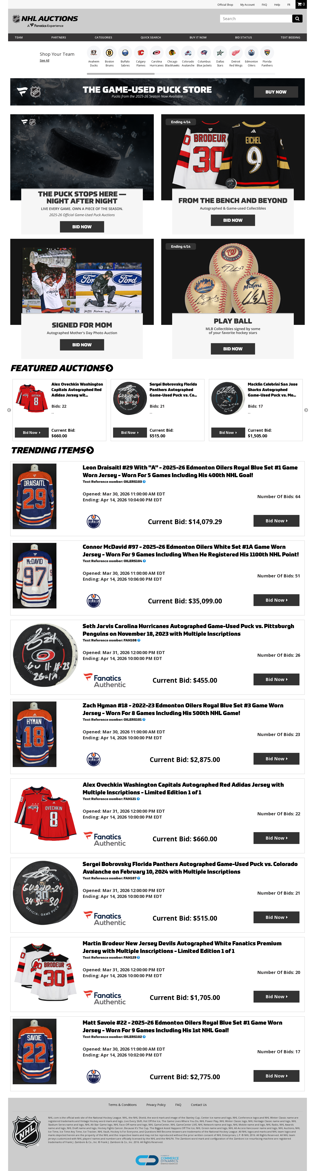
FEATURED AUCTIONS (61, 368)
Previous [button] (9, 410)
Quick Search (151, 37)
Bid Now (30, 432)
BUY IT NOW (198, 37)
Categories (103, 37)
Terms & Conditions (122, 1105)
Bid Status (243, 37)
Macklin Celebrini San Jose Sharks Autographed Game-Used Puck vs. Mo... (273, 389)
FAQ (264, 5)
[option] (59, 410)
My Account (247, 5)
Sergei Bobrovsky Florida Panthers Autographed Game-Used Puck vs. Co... (173, 389)
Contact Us (199, 1105)
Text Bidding (290, 37)
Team (19, 37)
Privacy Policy (156, 1105)
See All (44, 60)
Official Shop (225, 5)
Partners (58, 37)
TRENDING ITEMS (52, 450)
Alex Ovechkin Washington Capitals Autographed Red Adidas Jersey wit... (77, 389)
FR (288, 5)
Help (277, 5)
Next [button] (306, 410)
